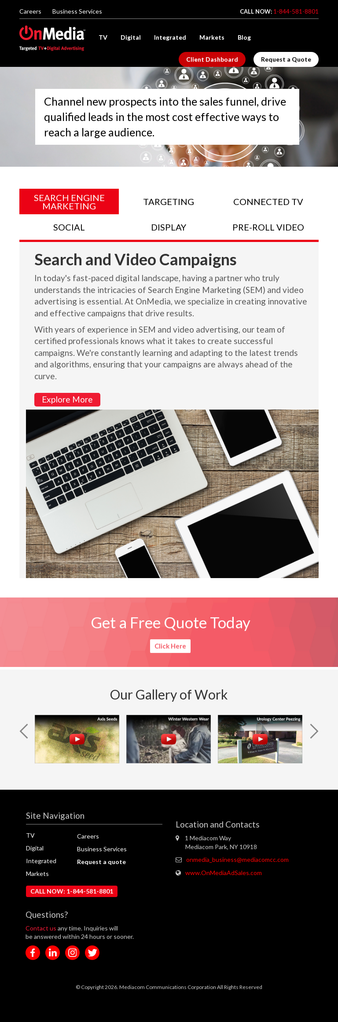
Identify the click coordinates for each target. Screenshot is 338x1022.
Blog (244, 37)
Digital (131, 37)
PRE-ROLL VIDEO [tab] (268, 227)
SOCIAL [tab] (69, 227)
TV (103, 37)
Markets (211, 37)
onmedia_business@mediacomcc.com (237, 859)
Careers (30, 11)
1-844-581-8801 (296, 11)
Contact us (42, 928)
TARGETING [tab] (168, 201)
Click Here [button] (170, 644)
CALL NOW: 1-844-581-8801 (71, 891)
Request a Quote (286, 59)
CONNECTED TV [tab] (268, 201)
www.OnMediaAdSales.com (223, 872)
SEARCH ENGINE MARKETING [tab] (69, 201)
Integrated (170, 37)
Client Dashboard (212, 59)
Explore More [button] (67, 399)
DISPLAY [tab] (168, 227)
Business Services (77, 11)
